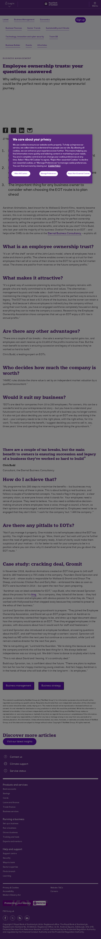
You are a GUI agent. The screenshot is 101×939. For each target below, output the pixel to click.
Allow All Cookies (21, 173)
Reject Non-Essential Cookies (79, 173)
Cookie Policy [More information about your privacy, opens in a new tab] (54, 166)
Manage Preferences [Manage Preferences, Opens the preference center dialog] (48, 173)
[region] (50, 159)
